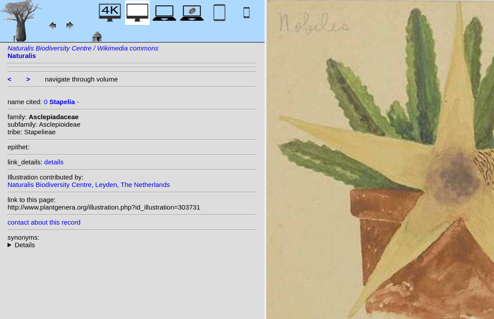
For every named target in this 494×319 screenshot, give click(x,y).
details (53, 162)
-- (132, 245)
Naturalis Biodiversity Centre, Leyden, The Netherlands (89, 184)
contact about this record (44, 222)
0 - (61, 101)
